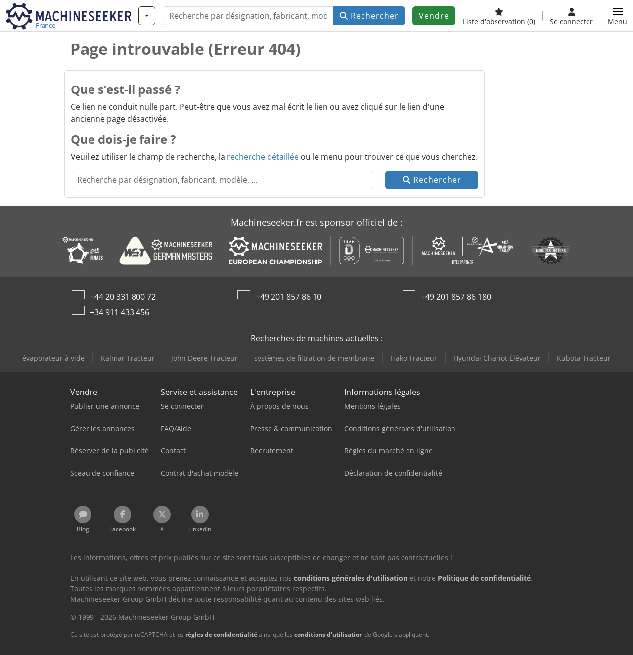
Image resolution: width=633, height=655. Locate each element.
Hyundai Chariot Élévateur (497, 358)
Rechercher (369, 15)
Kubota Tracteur (584, 358)
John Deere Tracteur (204, 358)
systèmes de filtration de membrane (314, 358)
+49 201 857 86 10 (288, 296)
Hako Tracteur (414, 358)
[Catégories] (146, 15)
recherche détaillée (263, 156)
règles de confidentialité (221, 634)
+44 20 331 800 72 (123, 296)
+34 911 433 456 (119, 312)
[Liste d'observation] (499, 15)
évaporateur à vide (53, 358)
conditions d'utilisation (328, 634)
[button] (617, 15)
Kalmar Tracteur (128, 358)
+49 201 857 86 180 (456, 296)
